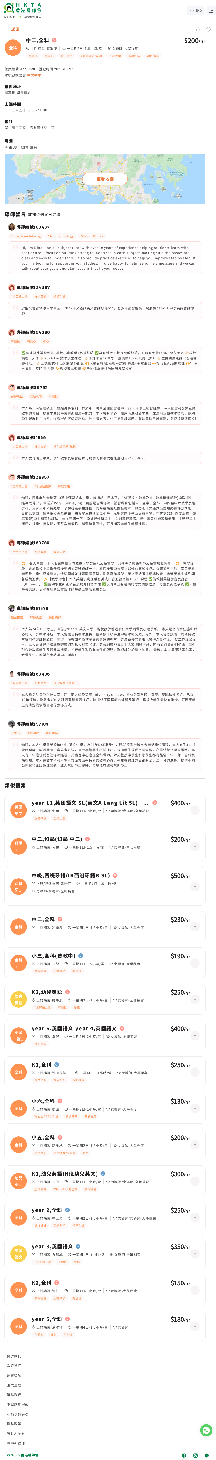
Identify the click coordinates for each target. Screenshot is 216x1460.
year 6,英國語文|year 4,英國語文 (74, 1028)
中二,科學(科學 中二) (57, 839)
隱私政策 (14, 1423)
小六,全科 (43, 1101)
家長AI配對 (16, 1433)
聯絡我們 (14, 1394)
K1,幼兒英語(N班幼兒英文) (65, 1173)
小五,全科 (43, 1137)
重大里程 (14, 1385)
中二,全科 (37, 40)
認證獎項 (14, 1375)
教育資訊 (14, 1365)
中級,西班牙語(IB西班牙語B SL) (71, 875)
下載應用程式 (18, 1404)
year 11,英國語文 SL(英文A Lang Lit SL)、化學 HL (91, 802)
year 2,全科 (47, 1210)
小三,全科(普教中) (54, 955)
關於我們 (14, 1356)
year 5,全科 (47, 1319)
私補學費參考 (18, 1414)
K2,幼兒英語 (47, 992)
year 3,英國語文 (52, 1246)
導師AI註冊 (16, 1443)
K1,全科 (42, 1064)
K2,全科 (42, 1282)
